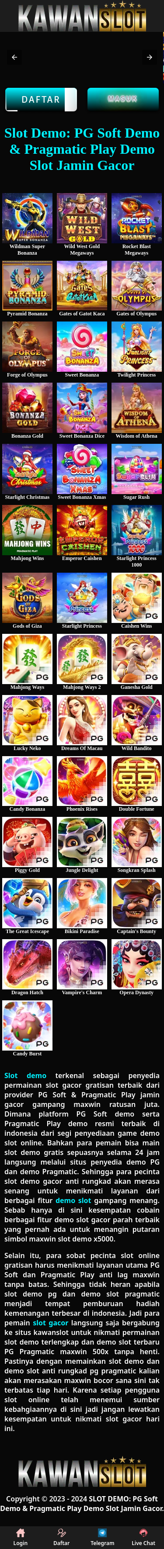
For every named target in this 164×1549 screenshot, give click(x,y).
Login (21, 1537)
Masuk (123, 98)
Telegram (102, 1537)
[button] (14, 57)
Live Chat (143, 1537)
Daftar (41, 99)
